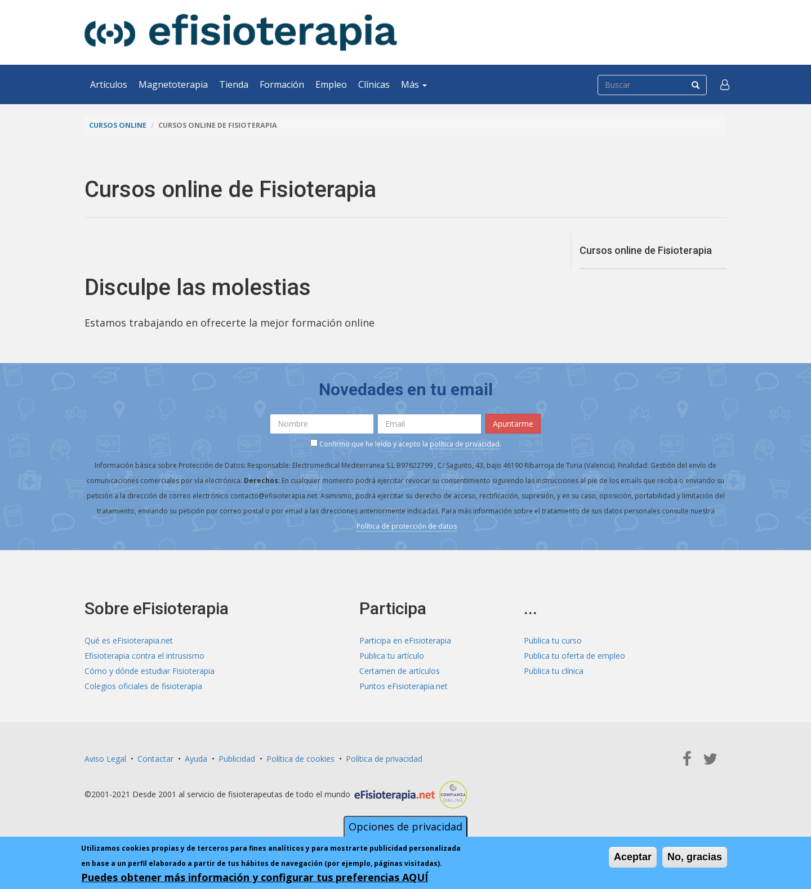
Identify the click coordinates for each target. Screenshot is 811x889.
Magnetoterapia (173, 84)
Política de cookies (300, 758)
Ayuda (196, 758)
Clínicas (374, 84)
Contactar (155, 758)
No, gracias (694, 857)
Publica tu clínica (553, 670)
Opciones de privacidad (405, 826)
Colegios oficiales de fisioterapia (143, 686)
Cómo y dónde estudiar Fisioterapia (149, 670)
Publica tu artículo (391, 655)
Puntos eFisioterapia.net (403, 686)
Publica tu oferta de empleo (574, 655)
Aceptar (633, 857)
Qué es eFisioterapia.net (128, 640)
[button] (725, 84)
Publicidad (237, 758)
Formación (282, 84)
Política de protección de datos (407, 526)
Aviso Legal (105, 758)
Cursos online (117, 125)
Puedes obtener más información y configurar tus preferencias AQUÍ (254, 877)
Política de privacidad (384, 758)
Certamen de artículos (399, 670)
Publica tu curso (553, 640)
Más (414, 84)
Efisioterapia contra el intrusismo (144, 655)
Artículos (108, 84)
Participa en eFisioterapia (405, 640)
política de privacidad (465, 444)
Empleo (331, 84)
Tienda (233, 84)
